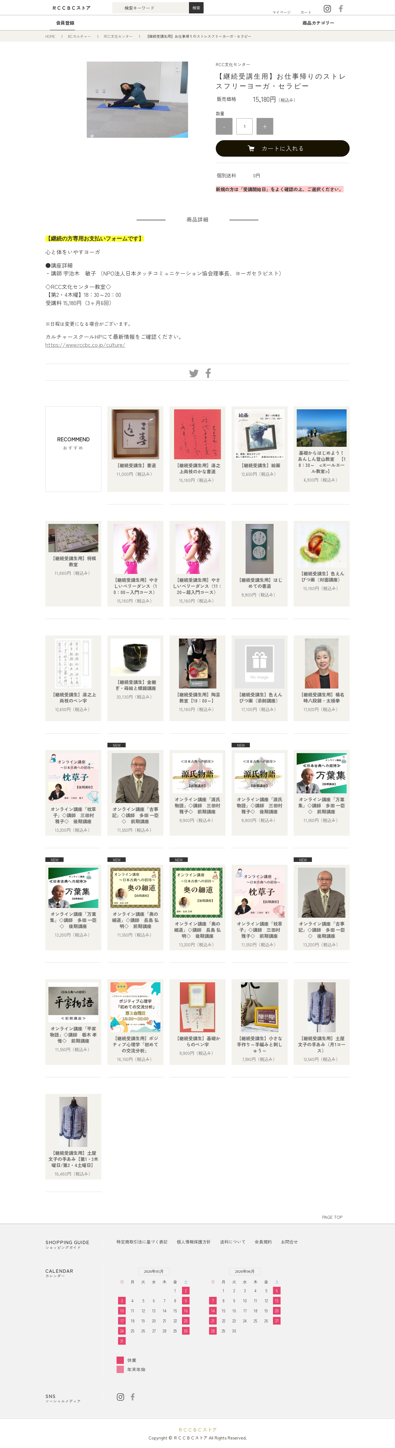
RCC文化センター (119, 36)
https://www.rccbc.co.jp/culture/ (85, 344)
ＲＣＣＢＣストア (197, 1429)
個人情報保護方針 (194, 1242)
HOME (50, 36)
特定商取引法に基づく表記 (142, 1242)
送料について (233, 1242)
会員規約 (263, 1242)
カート (305, 12)
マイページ (281, 12)
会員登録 (65, 23)
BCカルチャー (80, 36)
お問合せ (289, 1242)
